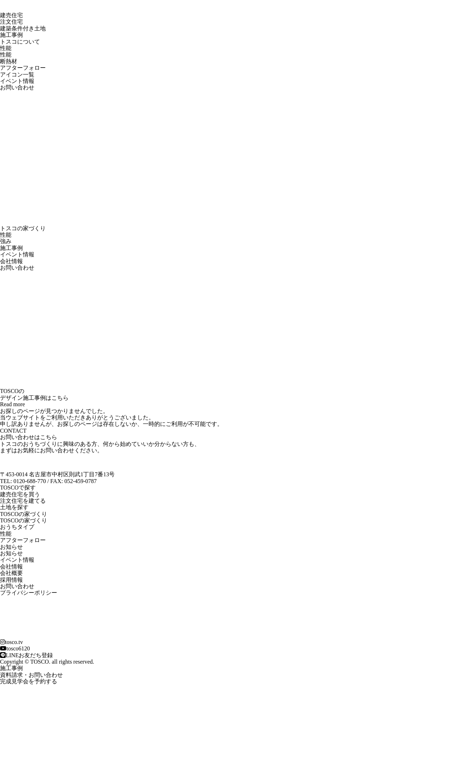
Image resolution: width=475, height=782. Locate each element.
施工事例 (11, 35)
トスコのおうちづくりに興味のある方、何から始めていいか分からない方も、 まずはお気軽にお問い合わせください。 (100, 447)
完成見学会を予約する (28, 681)
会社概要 (11, 573)
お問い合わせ (17, 87)
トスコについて (20, 42)
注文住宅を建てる (23, 501)
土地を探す (14, 507)
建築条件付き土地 (23, 28)
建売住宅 (11, 15)
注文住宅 (11, 22)
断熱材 (8, 61)
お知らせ (11, 553)
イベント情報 (17, 81)
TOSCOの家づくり (23, 520)
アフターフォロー (23, 68)
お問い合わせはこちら (28, 437)
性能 (5, 54)
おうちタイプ (17, 527)
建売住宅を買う (20, 494)
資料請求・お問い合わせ (31, 675)
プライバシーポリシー (28, 593)
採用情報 (11, 580)
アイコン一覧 (17, 75)
